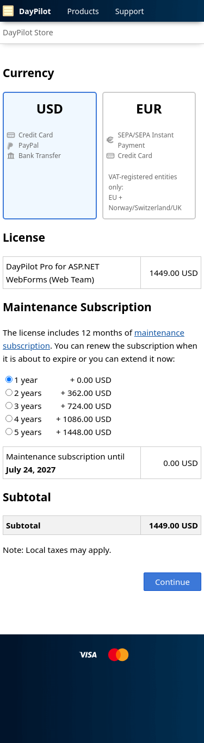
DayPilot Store (28, 32)
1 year (58, 379)
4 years (58, 418)
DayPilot (27, 10)
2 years (58, 392)
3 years (58, 405)
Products (83, 11)
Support (129, 11)
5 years (58, 431)
